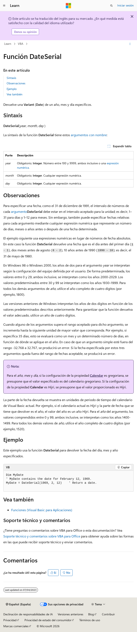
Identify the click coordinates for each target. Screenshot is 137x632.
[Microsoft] (68, 5)
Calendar (96, 375)
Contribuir (108, 614)
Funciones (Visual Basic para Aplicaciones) (41, 510)
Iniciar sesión (125, 5)
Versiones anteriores (70, 614)
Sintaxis (11, 78)
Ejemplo (12, 89)
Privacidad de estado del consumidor (47, 620)
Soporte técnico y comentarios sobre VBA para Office (41, 536)
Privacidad (9, 620)
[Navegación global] (4, 5)
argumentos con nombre (89, 135)
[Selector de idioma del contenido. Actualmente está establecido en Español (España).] (18, 604)
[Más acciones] (130, 44)
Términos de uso (89, 620)
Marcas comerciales (15, 626)
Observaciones (16, 83)
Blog (91, 614)
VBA (20, 44)
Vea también (14, 94)
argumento (19, 211)
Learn (7, 44)
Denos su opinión (25, 32)
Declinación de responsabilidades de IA (28, 614)
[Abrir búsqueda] (111, 5)
